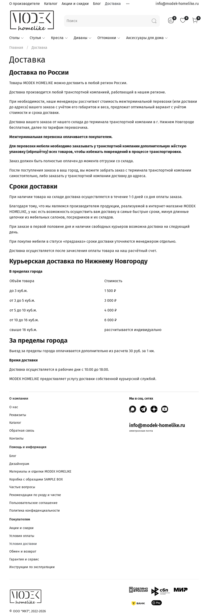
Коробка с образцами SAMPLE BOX (36, 479)
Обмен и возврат (22, 551)
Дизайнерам (19, 464)
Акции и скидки (75, 3)
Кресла (59, 38)
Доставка (113, 3)
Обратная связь (21, 431)
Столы (16, 38)
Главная (16, 47)
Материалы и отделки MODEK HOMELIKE (40, 472)
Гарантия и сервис (24, 559)
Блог (97, 3)
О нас (13, 407)
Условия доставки (23, 544)
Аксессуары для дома (147, 38)
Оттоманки (109, 38)
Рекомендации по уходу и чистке (35, 495)
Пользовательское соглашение (33, 503)
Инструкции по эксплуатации (32, 567)
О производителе (24, 3)
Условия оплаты (21, 536)
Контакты (16, 438)
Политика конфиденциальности (34, 511)
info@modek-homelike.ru (177, 3)
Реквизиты (17, 415)
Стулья (37, 38)
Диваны (83, 38)
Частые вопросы (22, 487)
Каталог (51, 3)
